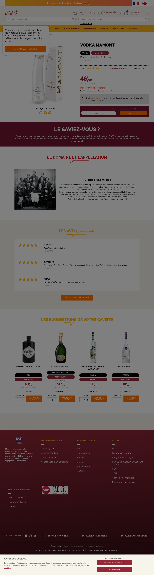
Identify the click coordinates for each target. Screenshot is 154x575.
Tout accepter (114, 570)
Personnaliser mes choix (115, 563)
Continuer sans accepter (114, 558)
